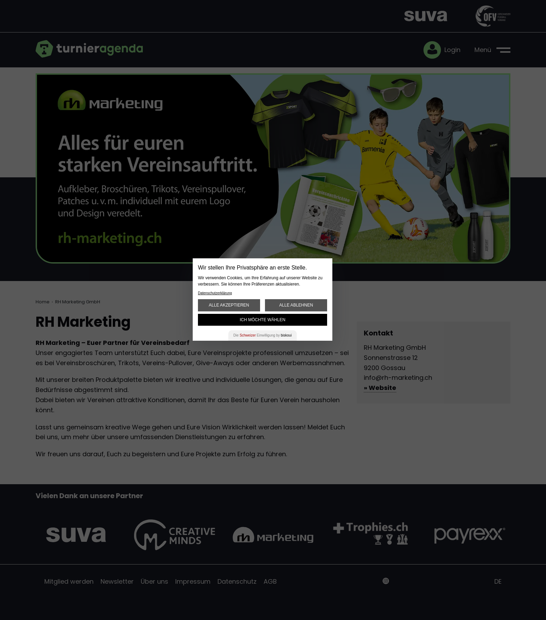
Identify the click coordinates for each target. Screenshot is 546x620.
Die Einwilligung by (263, 335)
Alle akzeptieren (229, 305)
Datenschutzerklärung (215, 293)
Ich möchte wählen (263, 319)
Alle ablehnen (296, 305)
